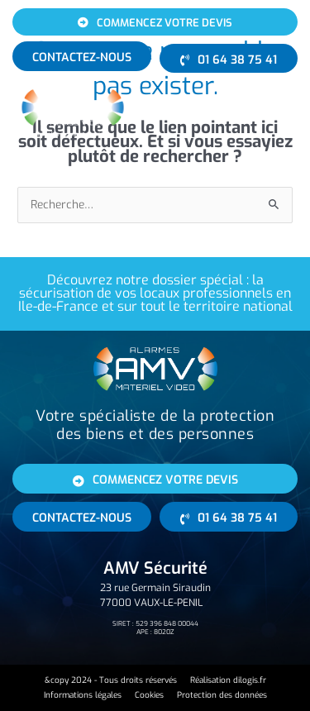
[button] (270, 109)
